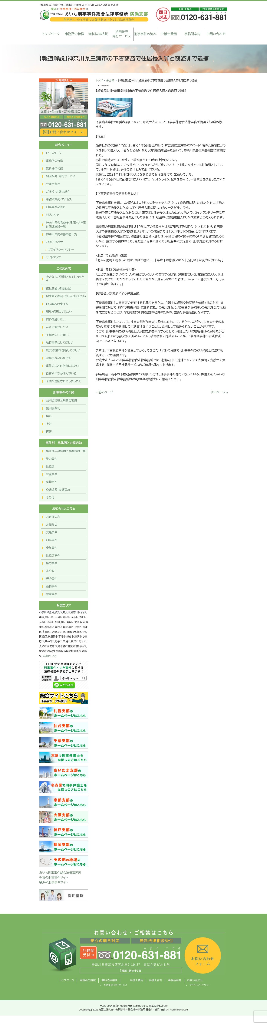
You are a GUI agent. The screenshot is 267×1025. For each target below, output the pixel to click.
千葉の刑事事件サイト (53, 877)
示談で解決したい (57, 327)
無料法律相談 (98, 34)
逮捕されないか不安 (58, 358)
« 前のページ (104, 392)
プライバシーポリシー (61, 249)
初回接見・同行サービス (60, 176)
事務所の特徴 (74, 34)
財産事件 (51, 474)
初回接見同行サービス (121, 34)
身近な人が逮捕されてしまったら (65, 278)
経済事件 (51, 578)
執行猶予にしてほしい (59, 342)
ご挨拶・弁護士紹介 (58, 191)
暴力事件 (51, 458)
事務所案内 (192, 34)
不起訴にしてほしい (58, 334)
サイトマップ (53, 257)
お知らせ (51, 524)
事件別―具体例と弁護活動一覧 (65, 451)
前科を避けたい (56, 319)
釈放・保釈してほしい (59, 311)
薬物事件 (51, 482)
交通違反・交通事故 (58, 489)
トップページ (51, 34)
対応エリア (52, 215)
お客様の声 (53, 516)
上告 (49, 423)
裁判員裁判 (53, 408)
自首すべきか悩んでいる (61, 373)
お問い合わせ (216, 34)
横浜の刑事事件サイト (53, 882)
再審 (49, 431)
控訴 (49, 416)
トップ (99, 80)
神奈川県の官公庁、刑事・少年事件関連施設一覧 (66, 224)
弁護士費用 (169, 34)
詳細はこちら (50, 656)
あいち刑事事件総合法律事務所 (60, 872)
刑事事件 (51, 540)
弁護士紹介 (155, 980)
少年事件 (51, 547)
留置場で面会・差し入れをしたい (66, 296)
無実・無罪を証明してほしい (63, 350)
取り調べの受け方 (57, 304)
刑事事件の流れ (145, 34)
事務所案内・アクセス (59, 199)
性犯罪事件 (53, 555)
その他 (50, 497)
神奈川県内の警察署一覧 (61, 234)
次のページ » (219, 392)
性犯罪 (50, 466)
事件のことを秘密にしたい (62, 365)
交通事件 (51, 532)
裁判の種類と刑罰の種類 (61, 400)
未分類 (110, 80)
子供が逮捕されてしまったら (63, 381)
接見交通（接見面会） (58, 288)
